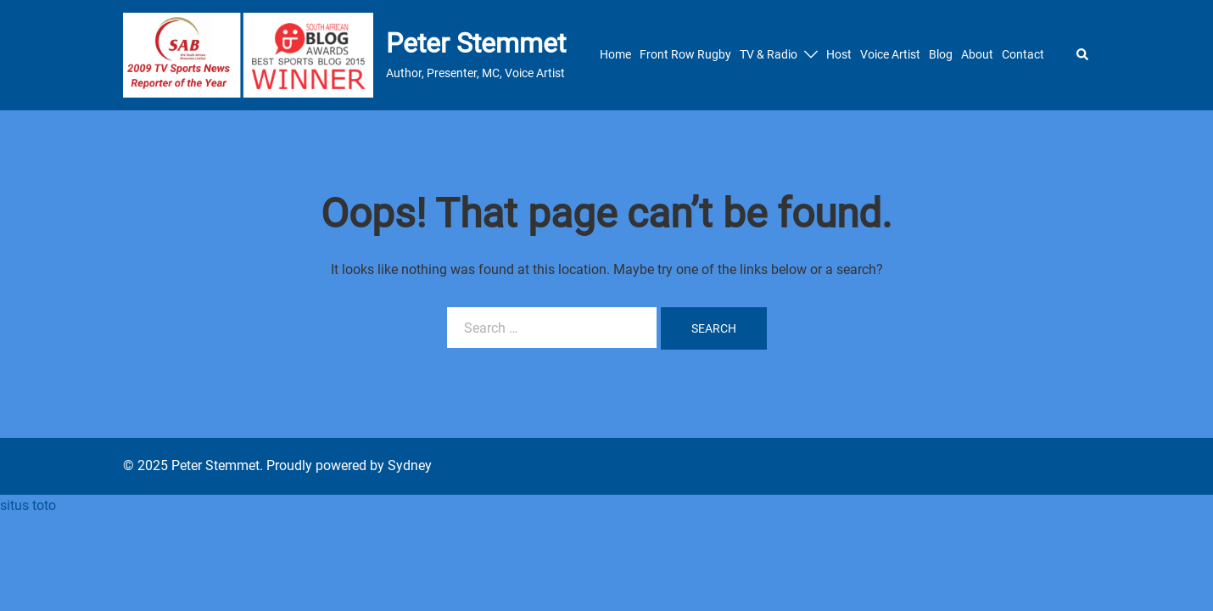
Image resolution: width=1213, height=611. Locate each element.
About (977, 54)
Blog (941, 54)
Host (839, 54)
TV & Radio (768, 54)
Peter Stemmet (476, 43)
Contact (1023, 54)
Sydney (410, 465)
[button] (1083, 55)
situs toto (28, 505)
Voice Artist (890, 54)
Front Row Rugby (685, 54)
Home (615, 54)
